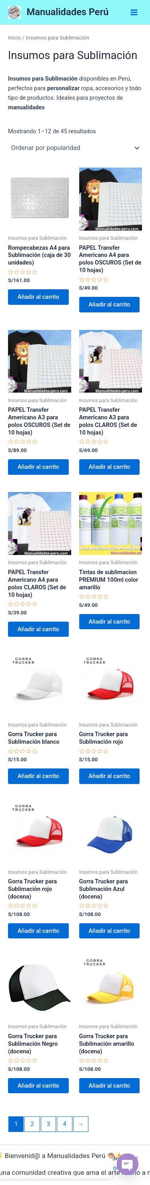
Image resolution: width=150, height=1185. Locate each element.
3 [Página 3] (48, 1124)
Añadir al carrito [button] (38, 296)
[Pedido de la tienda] (75, 148)
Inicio (14, 38)
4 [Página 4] (64, 1124)
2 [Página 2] (32, 1124)
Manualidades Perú (68, 12)
